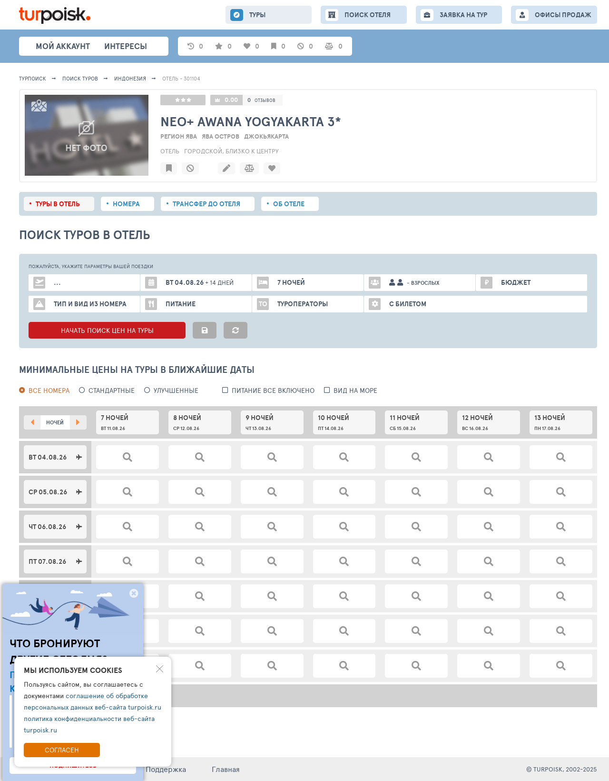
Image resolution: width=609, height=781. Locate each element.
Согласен (62, 749)
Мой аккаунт (63, 46)
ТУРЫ (257, 15)
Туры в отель (58, 204)
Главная (226, 768)
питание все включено (273, 390)
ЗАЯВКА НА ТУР (463, 15)
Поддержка (166, 768)
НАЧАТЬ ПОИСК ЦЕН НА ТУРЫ (107, 330)
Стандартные (111, 390)
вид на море (355, 390)
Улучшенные (176, 390)
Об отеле (288, 204)
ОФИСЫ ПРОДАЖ (563, 15)
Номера (126, 204)
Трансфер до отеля (206, 204)
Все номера (49, 390)
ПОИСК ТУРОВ (80, 78)
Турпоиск (32, 78)
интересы (125, 46)
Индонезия (130, 78)
